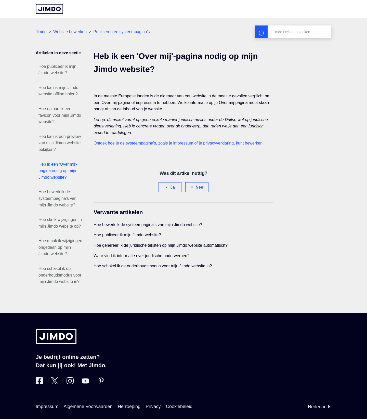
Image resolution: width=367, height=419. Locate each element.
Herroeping (129, 406)
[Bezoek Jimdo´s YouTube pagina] (85, 382)
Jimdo (41, 32)
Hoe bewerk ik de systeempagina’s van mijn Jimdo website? (57, 198)
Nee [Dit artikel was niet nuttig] (199, 187)
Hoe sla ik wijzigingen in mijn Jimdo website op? (60, 222)
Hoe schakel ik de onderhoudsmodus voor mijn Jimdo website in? (59, 275)
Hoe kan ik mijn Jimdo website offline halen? (58, 90)
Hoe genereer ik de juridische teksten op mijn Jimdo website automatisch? (161, 245)
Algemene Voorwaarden (87, 406)
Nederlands (319, 406)
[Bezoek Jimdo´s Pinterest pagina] (100, 382)
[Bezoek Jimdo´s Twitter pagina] (54, 382)
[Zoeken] (293, 31)
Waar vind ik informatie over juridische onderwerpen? (141, 256)
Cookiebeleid (179, 406)
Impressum (47, 406)
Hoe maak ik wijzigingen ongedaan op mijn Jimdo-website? (60, 247)
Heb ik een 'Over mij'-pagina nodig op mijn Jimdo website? (57, 170)
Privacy (153, 406)
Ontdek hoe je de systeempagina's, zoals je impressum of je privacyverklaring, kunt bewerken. (179, 143)
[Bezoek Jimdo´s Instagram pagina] (70, 382)
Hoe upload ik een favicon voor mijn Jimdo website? (59, 115)
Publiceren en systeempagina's (122, 32)
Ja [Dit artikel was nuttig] (172, 187)
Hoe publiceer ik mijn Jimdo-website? (57, 69)
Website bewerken (70, 32)
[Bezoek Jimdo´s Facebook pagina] (39, 382)
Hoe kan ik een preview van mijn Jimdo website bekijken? (59, 143)
